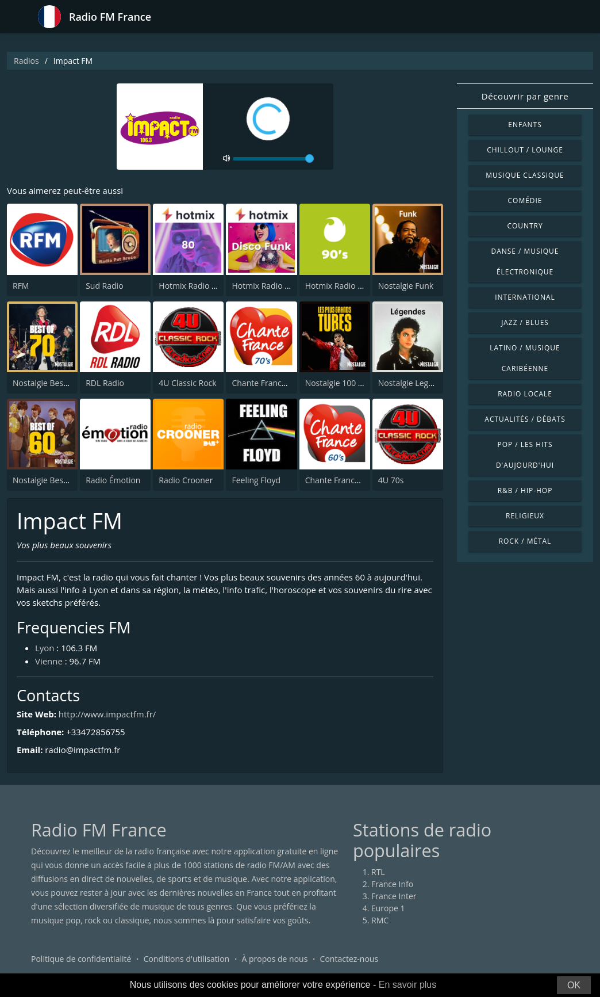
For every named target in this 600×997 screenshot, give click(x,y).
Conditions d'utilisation (187, 959)
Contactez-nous (349, 959)
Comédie (525, 200)
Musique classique (525, 175)
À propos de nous (274, 959)
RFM (21, 285)
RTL (378, 872)
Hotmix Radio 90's (339, 285)
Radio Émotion (113, 480)
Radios (26, 60)
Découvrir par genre (525, 96)
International (525, 297)
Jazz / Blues (525, 322)
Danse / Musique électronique (525, 261)
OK (573, 985)
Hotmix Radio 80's (192, 285)
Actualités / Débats (524, 419)
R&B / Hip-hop (525, 490)
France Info (392, 884)
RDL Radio (105, 382)
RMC (380, 920)
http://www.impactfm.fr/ (107, 714)
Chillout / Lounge (525, 150)
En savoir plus (408, 985)
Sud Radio (104, 285)
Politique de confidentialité (81, 959)
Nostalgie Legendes (414, 382)
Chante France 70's (267, 382)
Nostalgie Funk (405, 285)
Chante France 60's (340, 480)
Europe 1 (388, 908)
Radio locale (525, 394)
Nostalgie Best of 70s (52, 382)
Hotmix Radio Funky (269, 285)
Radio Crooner (186, 480)
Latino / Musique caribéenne (525, 358)
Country (525, 226)
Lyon (45, 648)
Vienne (49, 661)
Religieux (525, 516)
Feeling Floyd (256, 480)
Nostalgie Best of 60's (53, 480)
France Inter (394, 896)
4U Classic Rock (187, 382)
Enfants (524, 124)
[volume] (273, 159)
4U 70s (391, 480)
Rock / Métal (525, 541)
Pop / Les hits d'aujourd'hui (525, 455)
